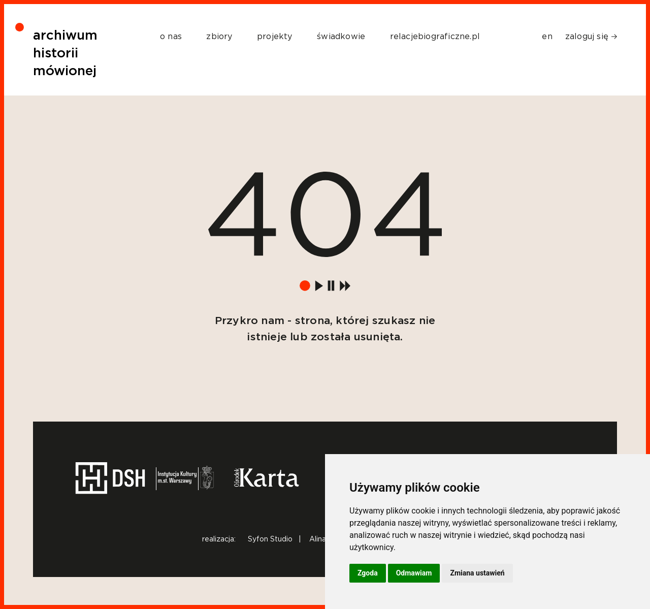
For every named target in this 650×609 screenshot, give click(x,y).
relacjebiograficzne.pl (435, 37)
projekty (274, 37)
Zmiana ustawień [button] (477, 573)
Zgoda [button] (368, 573)
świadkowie (341, 37)
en (547, 37)
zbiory (219, 37)
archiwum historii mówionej (65, 53)
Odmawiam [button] (414, 573)
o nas (171, 37)
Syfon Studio (270, 539)
